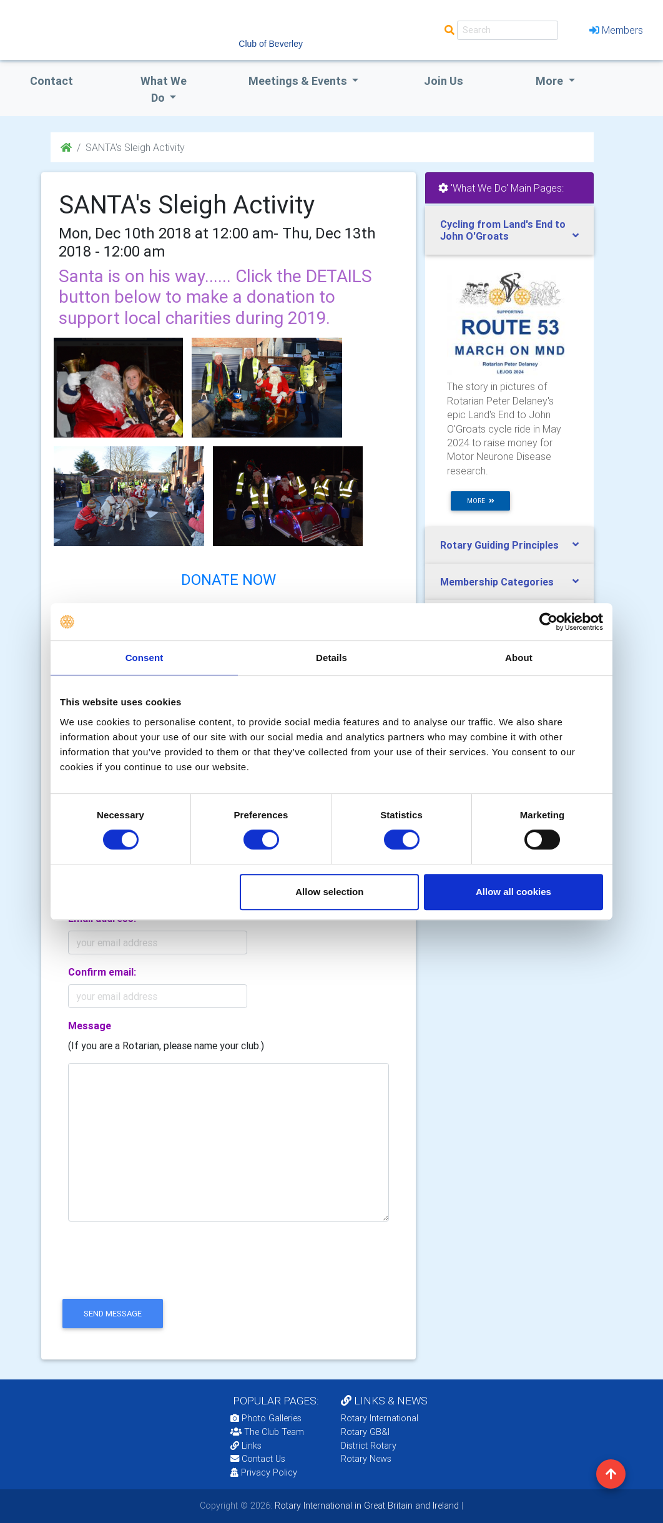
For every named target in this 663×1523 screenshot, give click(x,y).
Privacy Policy (263, 1472)
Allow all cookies (513, 891)
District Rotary (368, 1445)
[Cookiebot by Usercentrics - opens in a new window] (548, 621)
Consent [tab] (144, 657)
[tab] (509, 230)
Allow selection (329, 891)
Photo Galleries (266, 1418)
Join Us (443, 81)
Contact (51, 81)
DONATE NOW (228, 580)
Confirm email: (102, 972)
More (551, 81)
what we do (163, 89)
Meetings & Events (299, 81)
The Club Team (267, 1431)
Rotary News (366, 1458)
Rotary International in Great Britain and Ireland (365, 1505)
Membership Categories (497, 581)
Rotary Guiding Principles (499, 545)
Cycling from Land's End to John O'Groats (503, 230)
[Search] (507, 30)
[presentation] (153, 1270)
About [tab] (519, 657)
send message (113, 1313)
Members (616, 30)
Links (246, 1445)
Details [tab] (331, 657)
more (480, 501)
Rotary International (379, 1418)
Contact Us (257, 1458)
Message (89, 1025)
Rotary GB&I (365, 1431)
